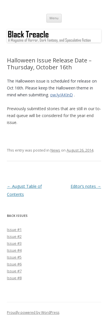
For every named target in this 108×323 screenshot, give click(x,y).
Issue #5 (14, 257)
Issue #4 (14, 250)
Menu (54, 18)
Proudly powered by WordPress (33, 312)
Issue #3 (14, 243)
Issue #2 (14, 236)
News (55, 150)
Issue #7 (14, 271)
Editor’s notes (86, 186)
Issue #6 (14, 264)
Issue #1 (14, 229)
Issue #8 (14, 277)
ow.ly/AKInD (61, 95)
